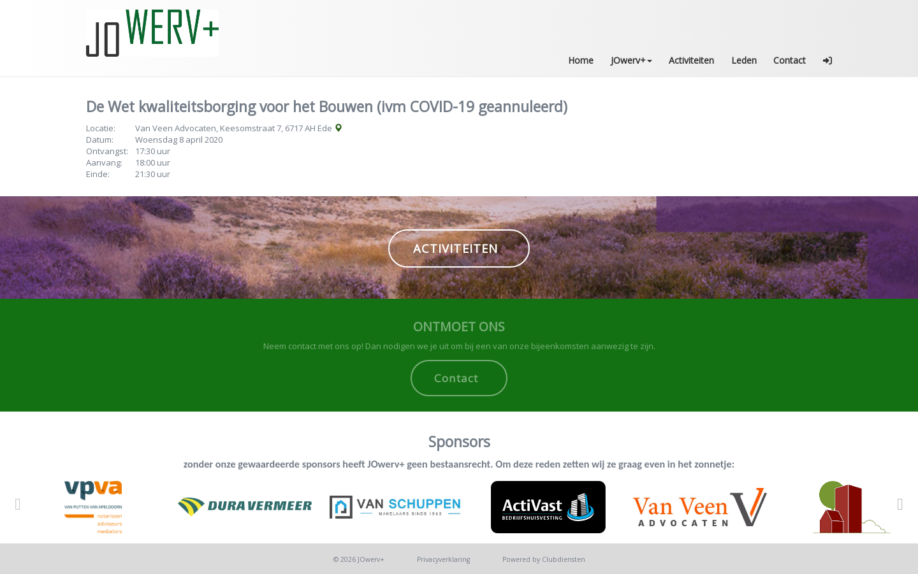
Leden (744, 60)
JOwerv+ (631, 60)
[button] (828, 60)
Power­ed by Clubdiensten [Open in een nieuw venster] (543, 559)
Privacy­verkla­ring (443, 559)
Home (581, 60)
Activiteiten (691, 60)
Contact (789, 60)
